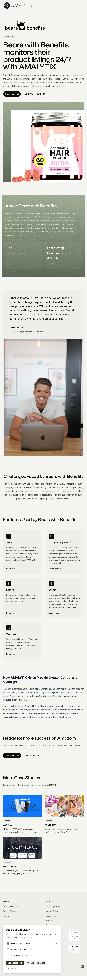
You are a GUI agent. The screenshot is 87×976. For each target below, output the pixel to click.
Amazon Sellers (52, 911)
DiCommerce (10, 866)
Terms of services (11, 906)
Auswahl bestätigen (36, 963)
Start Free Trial (12, 94)
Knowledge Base (53, 906)
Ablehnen (12, 968)
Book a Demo (32, 755)
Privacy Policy (9, 911)
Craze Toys (51, 825)
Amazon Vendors (53, 916)
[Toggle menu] (81, 5)
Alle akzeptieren (15, 963)
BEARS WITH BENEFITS (36, 94)
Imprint (6, 916)
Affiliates (49, 920)
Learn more (12, 568)
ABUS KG (7, 825)
